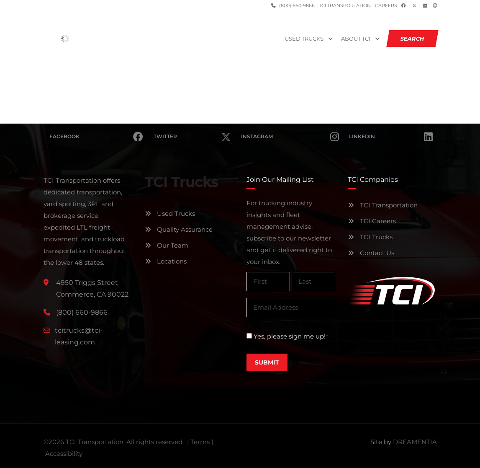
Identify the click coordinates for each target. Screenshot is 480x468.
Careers (386, 5)
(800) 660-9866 (296, 5)
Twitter (192, 132)
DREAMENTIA (415, 442)
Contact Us (371, 253)
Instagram (290, 136)
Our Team (166, 245)
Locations (166, 261)
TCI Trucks (370, 237)
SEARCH (412, 38)
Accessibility (63, 454)
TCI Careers (372, 221)
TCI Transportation (345, 5)
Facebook (96, 136)
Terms (200, 442)
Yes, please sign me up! (291, 336)
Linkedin (390, 136)
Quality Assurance (179, 229)
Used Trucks (170, 213)
